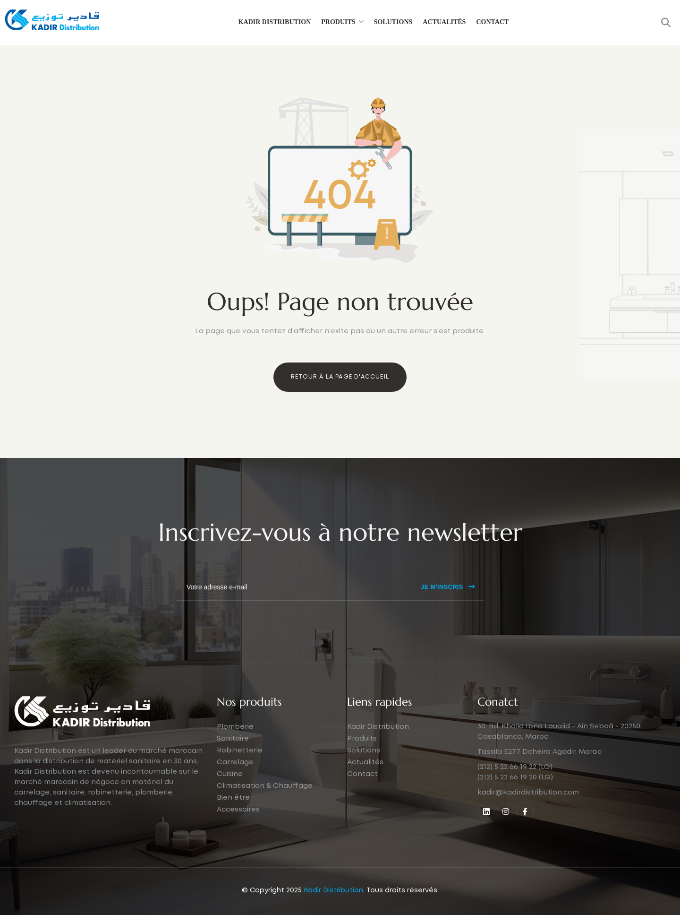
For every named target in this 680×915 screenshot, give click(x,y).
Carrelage (235, 779)
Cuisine (230, 791)
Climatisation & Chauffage (265, 803)
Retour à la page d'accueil (340, 377)
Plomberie (235, 744)
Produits (338, 22)
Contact (492, 22)
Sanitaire (233, 755)
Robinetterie (240, 767)
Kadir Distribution (274, 22)
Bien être (233, 814)
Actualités (444, 22)
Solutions (393, 22)
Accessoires (238, 826)
